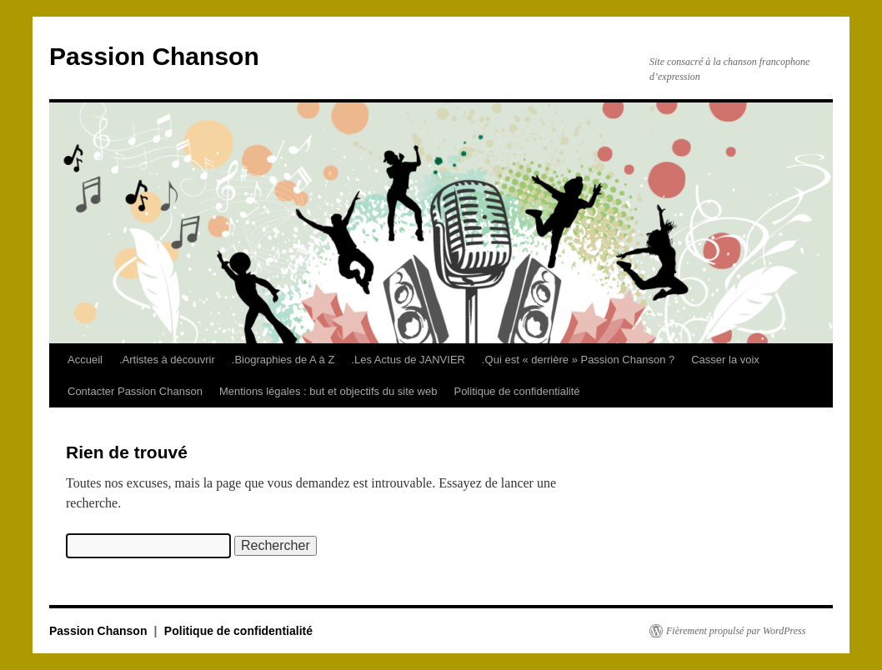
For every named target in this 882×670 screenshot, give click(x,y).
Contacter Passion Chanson (135, 391)
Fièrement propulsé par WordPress (735, 631)
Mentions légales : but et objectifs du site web (328, 391)
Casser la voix (725, 359)
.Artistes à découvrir (167, 359)
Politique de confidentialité (516, 391)
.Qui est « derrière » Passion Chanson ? (578, 359)
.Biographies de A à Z (283, 359)
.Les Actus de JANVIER (408, 359)
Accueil (85, 359)
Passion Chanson (154, 56)
